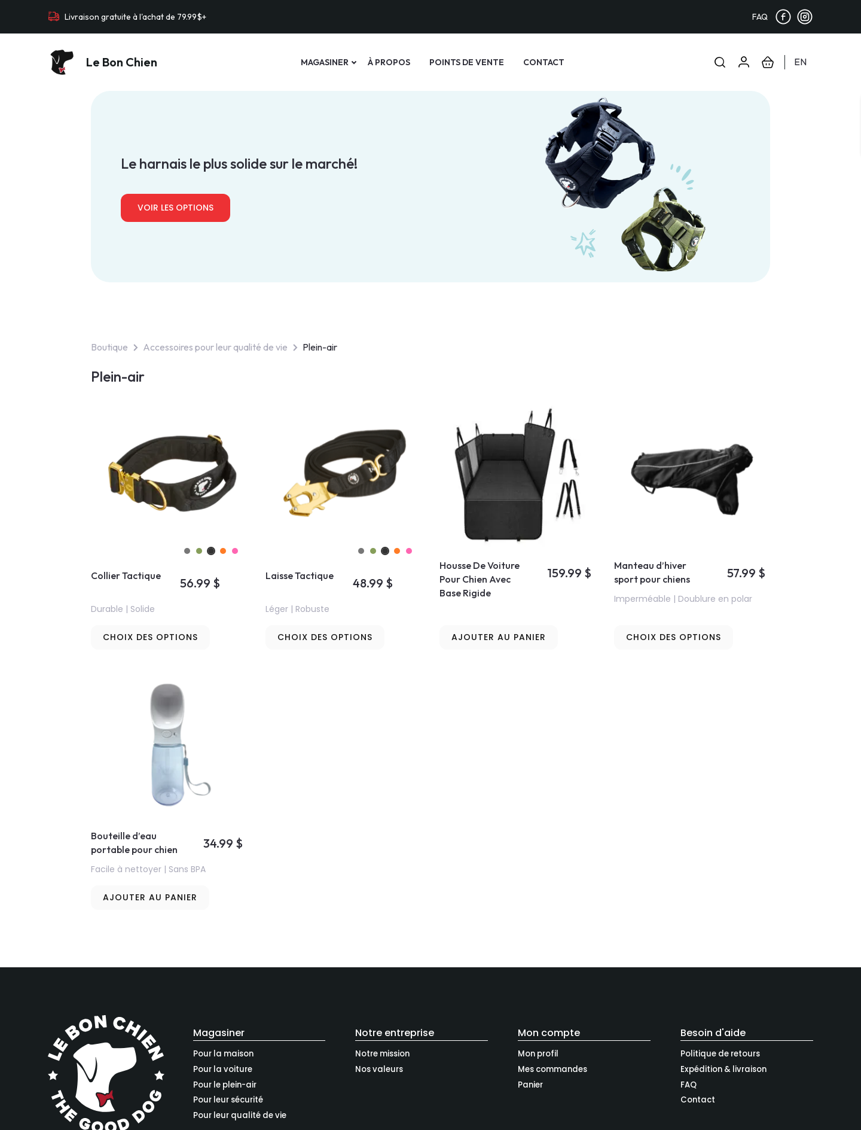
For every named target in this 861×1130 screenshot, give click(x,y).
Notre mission (382, 1053)
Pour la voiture (222, 1069)
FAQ (760, 16)
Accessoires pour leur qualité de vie (215, 347)
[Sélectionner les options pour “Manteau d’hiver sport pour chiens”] (673, 637)
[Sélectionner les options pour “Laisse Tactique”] (324, 637)
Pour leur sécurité (228, 1099)
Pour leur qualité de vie (239, 1115)
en (800, 62)
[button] (498, 637)
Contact (543, 62)
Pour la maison (223, 1053)
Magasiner (325, 62)
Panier (530, 1085)
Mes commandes (552, 1069)
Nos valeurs (379, 1069)
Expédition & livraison (723, 1069)
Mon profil (538, 1053)
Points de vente (466, 62)
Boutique (109, 347)
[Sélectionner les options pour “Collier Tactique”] (150, 637)
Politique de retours (720, 1053)
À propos (389, 62)
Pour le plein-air (225, 1085)
